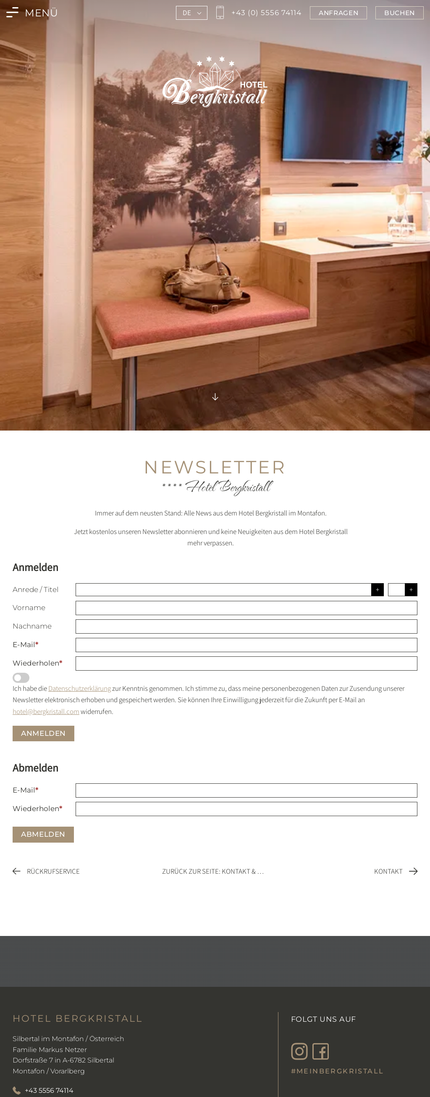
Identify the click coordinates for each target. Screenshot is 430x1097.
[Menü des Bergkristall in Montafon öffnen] (32, 12)
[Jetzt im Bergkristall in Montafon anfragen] (338, 12)
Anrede (25, 589)
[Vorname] (246, 608)
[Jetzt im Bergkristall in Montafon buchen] (399, 12)
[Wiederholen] (246, 663)
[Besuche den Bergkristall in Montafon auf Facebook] (322, 1051)
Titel (51, 589)
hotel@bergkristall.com (46, 711)
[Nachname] (246, 626)
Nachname (32, 626)
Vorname (29, 607)
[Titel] (402, 589)
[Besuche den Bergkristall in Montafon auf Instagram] (301, 1051)
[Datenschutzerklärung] (21, 678)
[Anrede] (230, 589)
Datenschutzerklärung (79, 688)
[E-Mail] (246, 645)
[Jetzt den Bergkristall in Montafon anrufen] (258, 12)
